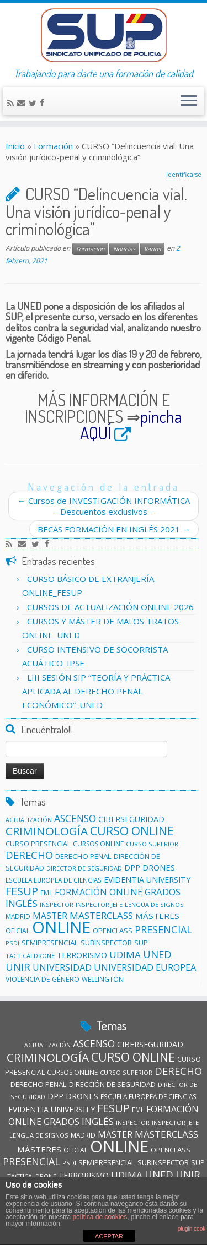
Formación (53, 145)
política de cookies (99, 1217)
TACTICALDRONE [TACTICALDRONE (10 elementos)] (30, 956)
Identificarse (183, 174)
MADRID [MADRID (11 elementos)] (18, 916)
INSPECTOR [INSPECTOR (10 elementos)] (56, 904)
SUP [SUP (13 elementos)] (141, 943)
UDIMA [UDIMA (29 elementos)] (125, 954)
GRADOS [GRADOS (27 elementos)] (163, 891)
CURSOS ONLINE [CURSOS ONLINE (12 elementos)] (98, 844)
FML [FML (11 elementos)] (46, 892)
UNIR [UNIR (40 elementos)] (18, 967)
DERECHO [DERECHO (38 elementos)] (29, 855)
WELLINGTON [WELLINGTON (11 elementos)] (103, 979)
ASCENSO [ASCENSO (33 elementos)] (75, 818)
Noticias (124, 249)
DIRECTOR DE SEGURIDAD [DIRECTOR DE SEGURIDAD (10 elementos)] (84, 868)
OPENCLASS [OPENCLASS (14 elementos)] (112, 931)
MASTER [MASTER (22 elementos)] (115, 1134)
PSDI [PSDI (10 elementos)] (12, 943)
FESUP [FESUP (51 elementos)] (22, 891)
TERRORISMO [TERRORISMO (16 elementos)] (82, 955)
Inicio (15, 145)
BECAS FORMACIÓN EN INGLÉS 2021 (114, 529)
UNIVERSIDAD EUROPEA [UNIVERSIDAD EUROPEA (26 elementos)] (145, 967)
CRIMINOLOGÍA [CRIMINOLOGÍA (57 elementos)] (47, 831)
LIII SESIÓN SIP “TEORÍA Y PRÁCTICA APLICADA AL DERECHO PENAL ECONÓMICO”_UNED (96, 691)
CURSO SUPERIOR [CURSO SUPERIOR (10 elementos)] (152, 844)
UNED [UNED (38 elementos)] (157, 954)
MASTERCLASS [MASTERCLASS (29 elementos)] (101, 915)
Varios (152, 249)
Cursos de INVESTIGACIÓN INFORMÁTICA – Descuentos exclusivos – (104, 506)
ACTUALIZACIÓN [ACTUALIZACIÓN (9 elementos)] (29, 820)
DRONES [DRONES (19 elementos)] (158, 867)
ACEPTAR (109, 1236)
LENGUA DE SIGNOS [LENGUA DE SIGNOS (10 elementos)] (154, 904)
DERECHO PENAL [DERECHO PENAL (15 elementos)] (83, 856)
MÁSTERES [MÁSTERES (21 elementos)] (157, 915)
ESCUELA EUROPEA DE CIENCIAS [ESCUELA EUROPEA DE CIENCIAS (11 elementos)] (54, 880)
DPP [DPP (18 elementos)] (132, 867)
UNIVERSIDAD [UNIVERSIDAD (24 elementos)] (62, 967)
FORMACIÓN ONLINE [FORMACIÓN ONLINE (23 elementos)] (98, 892)
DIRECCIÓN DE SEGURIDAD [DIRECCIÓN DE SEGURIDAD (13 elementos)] (112, 1084)
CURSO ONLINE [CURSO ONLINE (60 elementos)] (132, 831)
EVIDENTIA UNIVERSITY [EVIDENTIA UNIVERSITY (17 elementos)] (147, 879)
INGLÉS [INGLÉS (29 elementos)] (22, 903)
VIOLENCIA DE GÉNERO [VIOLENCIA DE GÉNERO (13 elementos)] (42, 979)
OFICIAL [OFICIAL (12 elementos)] (18, 931)
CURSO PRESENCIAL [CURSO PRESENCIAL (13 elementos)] (38, 844)
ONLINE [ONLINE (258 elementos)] (61, 927)
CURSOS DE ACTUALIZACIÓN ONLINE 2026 (110, 606)
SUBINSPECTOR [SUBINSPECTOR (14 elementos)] (106, 943)
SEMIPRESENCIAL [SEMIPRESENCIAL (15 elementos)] (50, 943)
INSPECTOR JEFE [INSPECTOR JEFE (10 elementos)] (99, 904)
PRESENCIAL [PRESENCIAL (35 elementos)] (163, 929)
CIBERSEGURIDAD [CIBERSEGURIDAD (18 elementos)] (131, 819)
